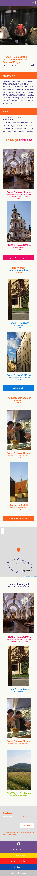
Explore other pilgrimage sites (18, 258)
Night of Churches (18, 861)
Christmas (18, 867)
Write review (27, 825)
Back (31, 65)
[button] (18, 550)
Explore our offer (18, 388)
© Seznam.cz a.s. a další (32, 576)
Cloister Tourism (18, 849)
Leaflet (26, 576)
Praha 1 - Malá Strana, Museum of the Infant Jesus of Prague (15, 60)
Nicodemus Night (18, 855)
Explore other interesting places (18, 518)
